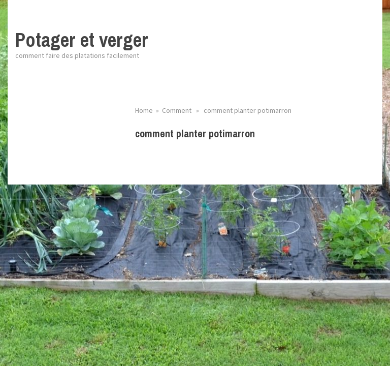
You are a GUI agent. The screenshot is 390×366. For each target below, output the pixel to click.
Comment (176, 110)
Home (144, 110)
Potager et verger (81, 40)
